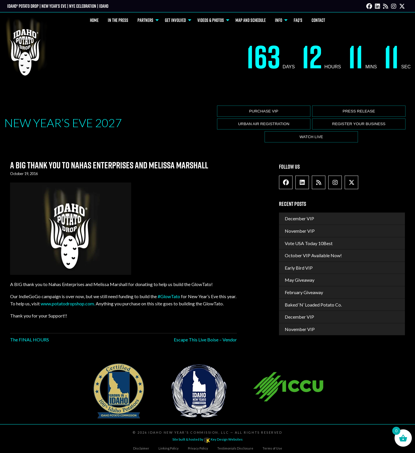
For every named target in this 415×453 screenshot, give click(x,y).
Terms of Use (272, 448)
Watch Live (311, 137)
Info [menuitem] (278, 20)
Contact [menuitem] (318, 20)
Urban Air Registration (263, 124)
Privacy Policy (198, 448)
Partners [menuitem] (145, 20)
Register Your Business (359, 124)
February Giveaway (304, 292)
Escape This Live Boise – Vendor (205, 339)
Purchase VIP (263, 111)
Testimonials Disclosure (235, 448)
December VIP (299, 218)
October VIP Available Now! (313, 255)
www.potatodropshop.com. (68, 303)
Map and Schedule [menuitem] (250, 20)
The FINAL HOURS (29, 339)
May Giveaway (299, 280)
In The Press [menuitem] (118, 20)
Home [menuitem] (94, 20)
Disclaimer (141, 448)
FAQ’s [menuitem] (298, 20)
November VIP (300, 231)
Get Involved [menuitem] (175, 20)
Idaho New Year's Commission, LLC (188, 432)
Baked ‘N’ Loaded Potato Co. (313, 304)
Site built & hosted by (207, 439)
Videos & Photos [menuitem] (210, 20)
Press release (359, 111)
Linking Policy (169, 448)
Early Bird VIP (299, 267)
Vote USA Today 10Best (309, 243)
